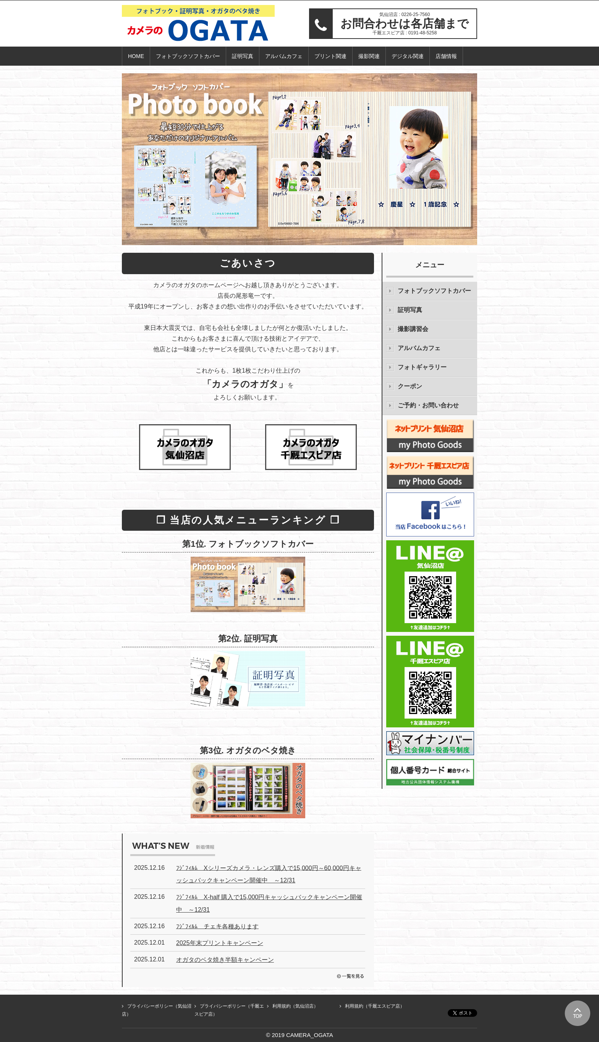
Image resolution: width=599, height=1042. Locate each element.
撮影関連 (369, 56)
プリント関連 (330, 56)
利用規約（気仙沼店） (295, 1006)
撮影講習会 (413, 329)
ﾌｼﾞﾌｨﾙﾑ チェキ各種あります (217, 926)
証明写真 (242, 56)
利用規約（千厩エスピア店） (375, 1006)
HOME (136, 56)
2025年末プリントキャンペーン (219, 943)
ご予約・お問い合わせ (428, 405)
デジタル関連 (408, 56)
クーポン (410, 386)
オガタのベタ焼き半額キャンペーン (225, 959)
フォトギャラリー (422, 367)
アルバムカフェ (284, 56)
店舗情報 (446, 56)
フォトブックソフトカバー (188, 56)
